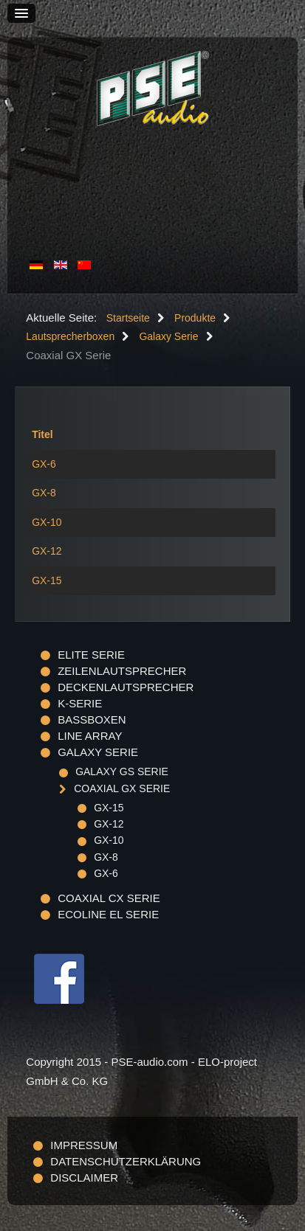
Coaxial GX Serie (122, 788)
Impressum (83, 1145)
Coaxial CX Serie (109, 898)
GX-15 (46, 580)
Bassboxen (92, 719)
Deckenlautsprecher (125, 687)
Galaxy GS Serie (121, 771)
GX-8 (44, 493)
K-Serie (80, 703)
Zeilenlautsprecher (122, 671)
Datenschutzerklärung (125, 1161)
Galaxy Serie (98, 752)
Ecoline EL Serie (108, 914)
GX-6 (44, 464)
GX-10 (46, 522)
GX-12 (46, 551)
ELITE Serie (91, 654)
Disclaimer (84, 1177)
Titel (42, 434)
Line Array (90, 735)
